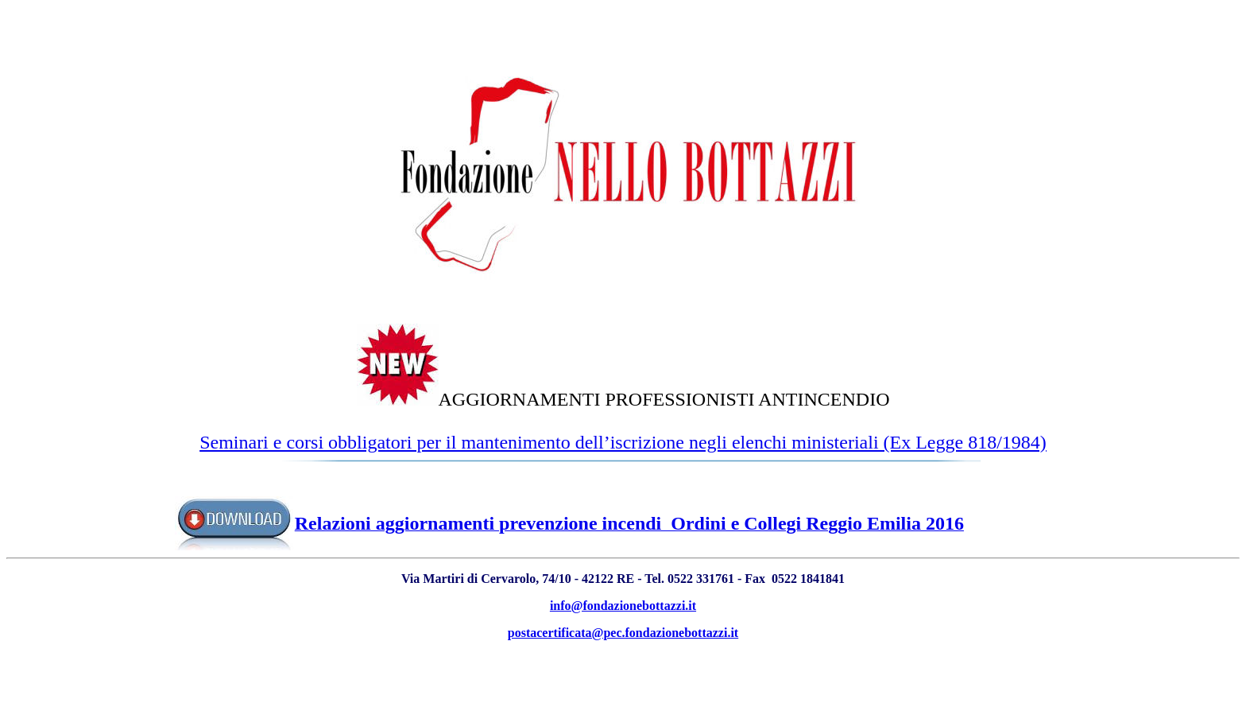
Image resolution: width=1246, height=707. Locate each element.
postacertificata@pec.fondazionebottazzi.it (623, 632)
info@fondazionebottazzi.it (623, 605)
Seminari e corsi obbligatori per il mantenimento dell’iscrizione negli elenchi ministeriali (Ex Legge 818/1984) (623, 442)
